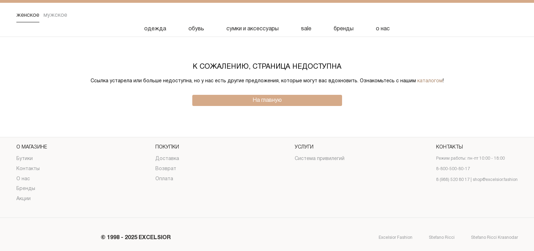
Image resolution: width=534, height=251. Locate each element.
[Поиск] (458, 15)
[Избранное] (476, 15)
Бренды (25, 189)
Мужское (55, 15)
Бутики (24, 159)
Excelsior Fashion (389, 238)
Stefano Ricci (436, 238)
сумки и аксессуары (252, 28)
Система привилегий (320, 159)
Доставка (167, 159)
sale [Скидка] (306, 28)
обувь (196, 28)
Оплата (164, 179)
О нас (23, 179)
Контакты (28, 169)
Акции (23, 199)
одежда (155, 28)
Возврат (165, 169)
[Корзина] (512, 15)
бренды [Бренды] (344, 28)
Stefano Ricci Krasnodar (488, 238)
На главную (267, 100)
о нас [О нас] (383, 28)
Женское (27, 15)
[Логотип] (267, 15)
